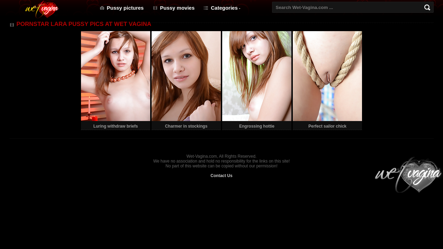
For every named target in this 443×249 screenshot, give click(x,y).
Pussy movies (177, 8)
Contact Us (221, 175)
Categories (224, 8)
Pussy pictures (125, 8)
